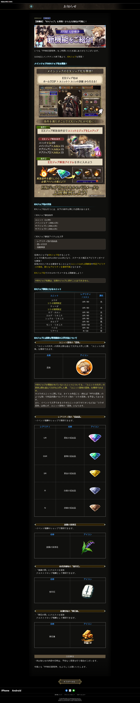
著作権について (58, 694)
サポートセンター (81, 694)
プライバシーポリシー (69, 694)
